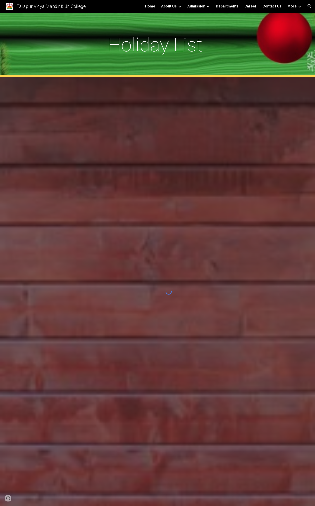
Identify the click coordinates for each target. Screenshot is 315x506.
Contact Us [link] (272, 6)
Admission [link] (196, 6)
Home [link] (150, 6)
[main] (157, 45)
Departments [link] (227, 6)
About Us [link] (169, 6)
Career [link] (250, 6)
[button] (309, 6)
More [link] (292, 6)
